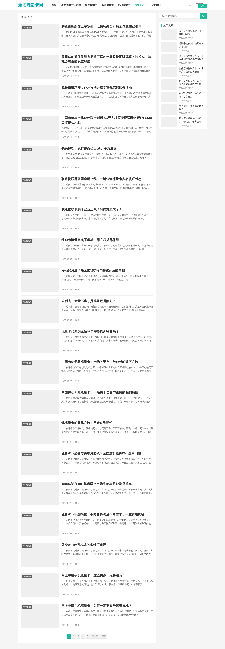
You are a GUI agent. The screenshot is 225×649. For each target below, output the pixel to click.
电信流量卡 (124, 5)
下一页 (95, 636)
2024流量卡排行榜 (71, 5)
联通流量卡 (108, 5)
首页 (53, 5)
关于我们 (156, 5)
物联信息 (27, 27)
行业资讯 (139, 5)
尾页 (104, 636)
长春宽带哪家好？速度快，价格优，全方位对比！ (190, 121)
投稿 (202, 6)
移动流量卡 (91, 5)
